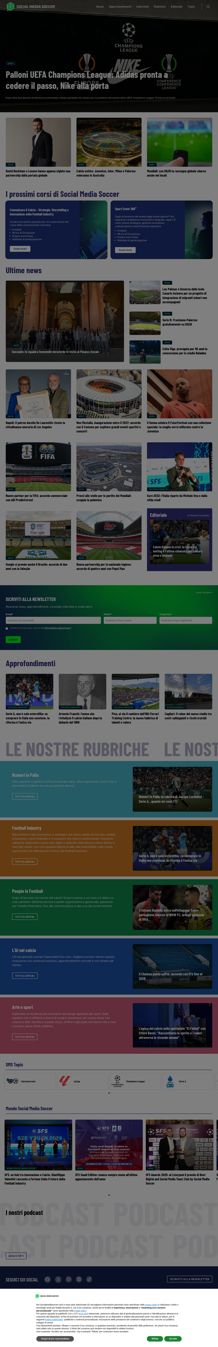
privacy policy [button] (151, 1304)
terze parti (83, 1313)
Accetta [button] (173, 1338)
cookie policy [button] (80, 1311)
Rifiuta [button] (155, 1338)
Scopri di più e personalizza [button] (55, 1338)
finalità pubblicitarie (54, 1319)
